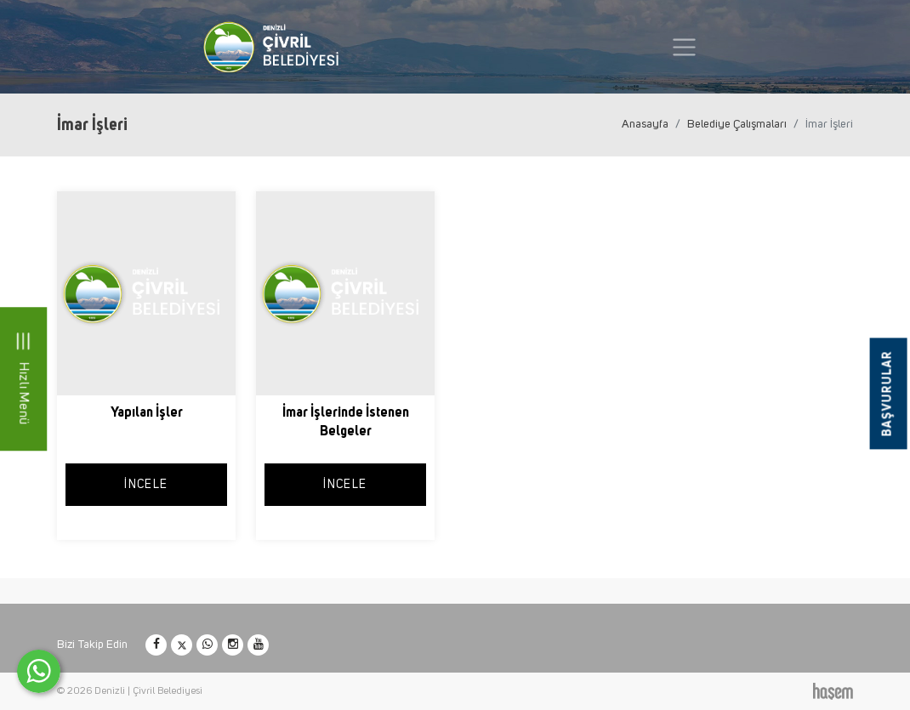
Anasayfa (645, 124)
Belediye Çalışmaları (737, 124)
